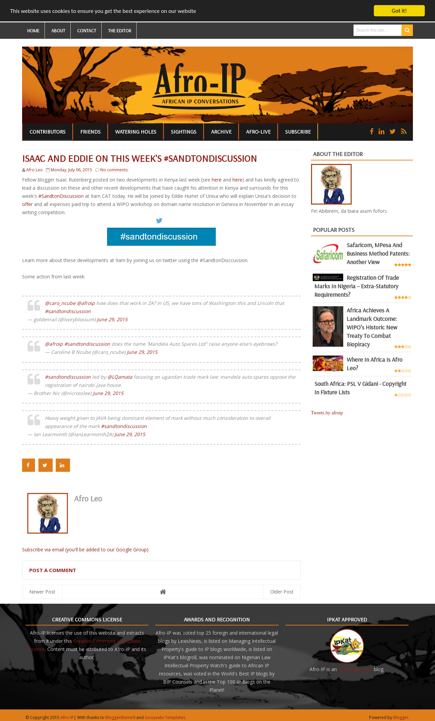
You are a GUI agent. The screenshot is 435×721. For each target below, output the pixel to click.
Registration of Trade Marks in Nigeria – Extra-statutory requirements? (356, 286)
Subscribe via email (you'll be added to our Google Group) (85, 549)
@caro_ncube (60, 303)
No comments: (114, 170)
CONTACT (86, 31)
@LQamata (119, 377)
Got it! (399, 10)
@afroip (86, 303)
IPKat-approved (355, 669)
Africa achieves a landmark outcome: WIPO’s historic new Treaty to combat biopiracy (372, 327)
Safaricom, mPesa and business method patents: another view (378, 253)
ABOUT (58, 31)
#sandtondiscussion (68, 311)
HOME (33, 31)
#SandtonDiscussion (61, 196)
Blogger (400, 717)
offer (27, 204)
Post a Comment (52, 570)
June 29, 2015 (112, 319)
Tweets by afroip (327, 412)
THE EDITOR (119, 31)
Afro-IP (67, 717)
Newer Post (42, 591)
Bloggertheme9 (120, 717)
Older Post (282, 591)
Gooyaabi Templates (165, 717)
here (217, 179)
